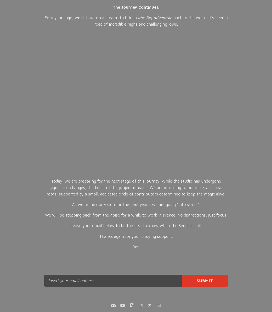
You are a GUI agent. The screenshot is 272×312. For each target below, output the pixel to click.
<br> (136, 103)
